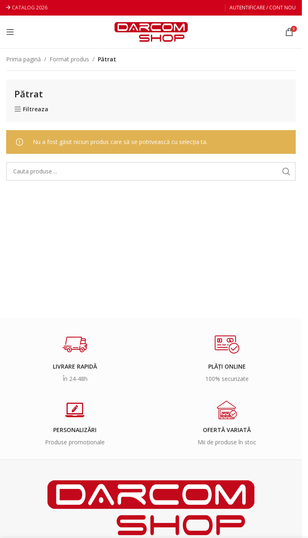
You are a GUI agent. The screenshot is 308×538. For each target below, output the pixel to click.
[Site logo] (151, 31)
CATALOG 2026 (29, 7)
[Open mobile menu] (10, 32)
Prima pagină (23, 59)
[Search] (151, 171)
